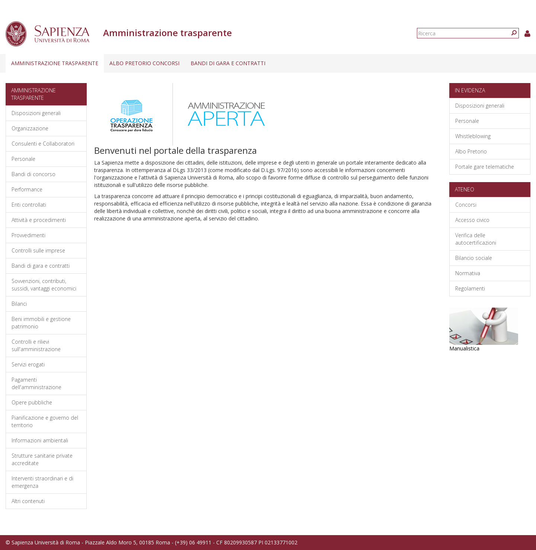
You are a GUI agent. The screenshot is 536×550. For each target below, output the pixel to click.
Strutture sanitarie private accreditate (42, 459)
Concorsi (465, 204)
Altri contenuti (28, 501)
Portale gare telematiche (484, 166)
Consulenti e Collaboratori (43, 143)
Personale (23, 158)
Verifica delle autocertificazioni (475, 239)
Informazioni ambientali (40, 440)
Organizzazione (30, 128)
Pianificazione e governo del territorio (45, 421)
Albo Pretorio (471, 151)
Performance (27, 189)
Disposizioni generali (36, 113)
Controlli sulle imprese (38, 250)
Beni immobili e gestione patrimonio (41, 322)
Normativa (467, 273)
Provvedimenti (28, 235)
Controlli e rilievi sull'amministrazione (36, 345)
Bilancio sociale (473, 257)
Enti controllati (29, 204)
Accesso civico (472, 219)
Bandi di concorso (33, 174)
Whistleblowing (473, 136)
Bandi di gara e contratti (228, 63)
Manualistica (464, 348)
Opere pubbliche (32, 402)
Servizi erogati (28, 364)
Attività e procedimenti (39, 219)
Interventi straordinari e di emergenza (42, 482)
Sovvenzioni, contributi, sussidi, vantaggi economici (44, 284)
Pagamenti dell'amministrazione (36, 383)
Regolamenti (470, 288)
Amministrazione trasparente (54, 63)
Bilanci (19, 303)
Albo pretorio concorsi (144, 63)
